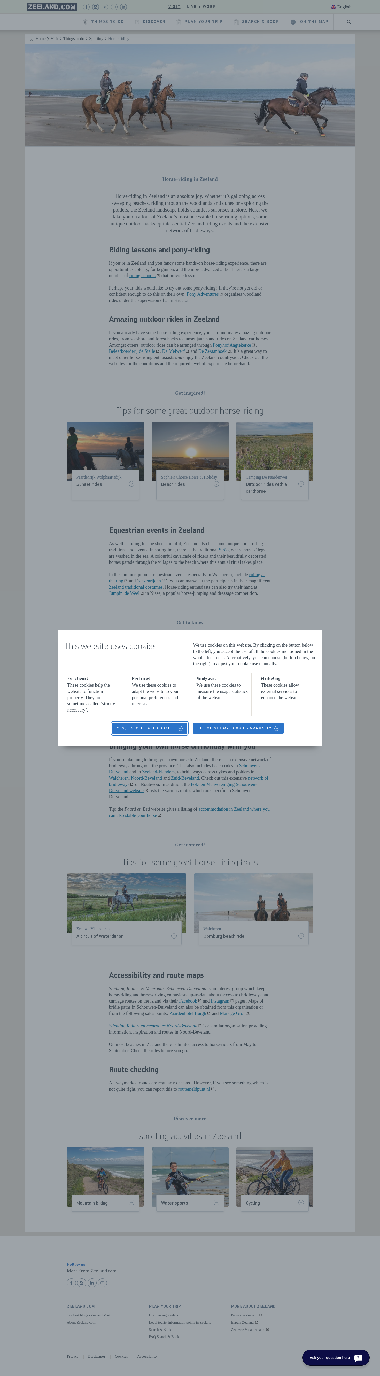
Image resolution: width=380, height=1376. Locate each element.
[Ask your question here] (336, 1358)
